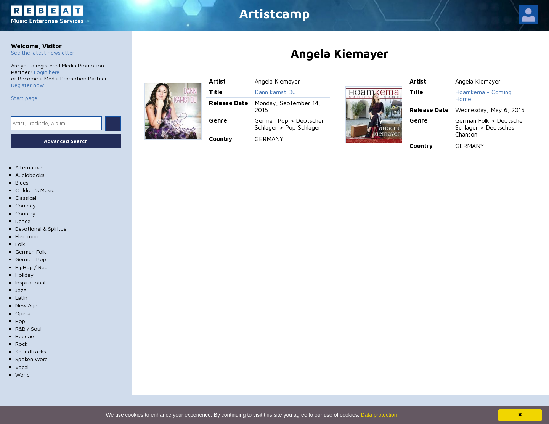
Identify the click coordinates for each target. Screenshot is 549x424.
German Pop (30, 259)
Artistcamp (274, 13)
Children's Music (34, 190)
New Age (26, 305)
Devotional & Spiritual (41, 228)
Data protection (379, 415)
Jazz (20, 290)
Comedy (25, 205)
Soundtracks (30, 351)
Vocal (22, 367)
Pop (20, 321)
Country (25, 213)
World (22, 374)
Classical (25, 197)
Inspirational (30, 282)
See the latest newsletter (42, 52)
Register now (27, 85)
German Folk (30, 251)
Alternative (28, 167)
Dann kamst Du (275, 91)
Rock (21, 343)
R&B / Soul (28, 328)
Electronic (27, 236)
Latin (21, 297)
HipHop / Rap (31, 267)
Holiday (24, 274)
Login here (46, 72)
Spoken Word (31, 359)
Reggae (24, 336)
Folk (20, 244)
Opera (22, 313)
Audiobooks (30, 175)
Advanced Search (66, 141)
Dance (22, 221)
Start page (24, 98)
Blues (22, 182)
